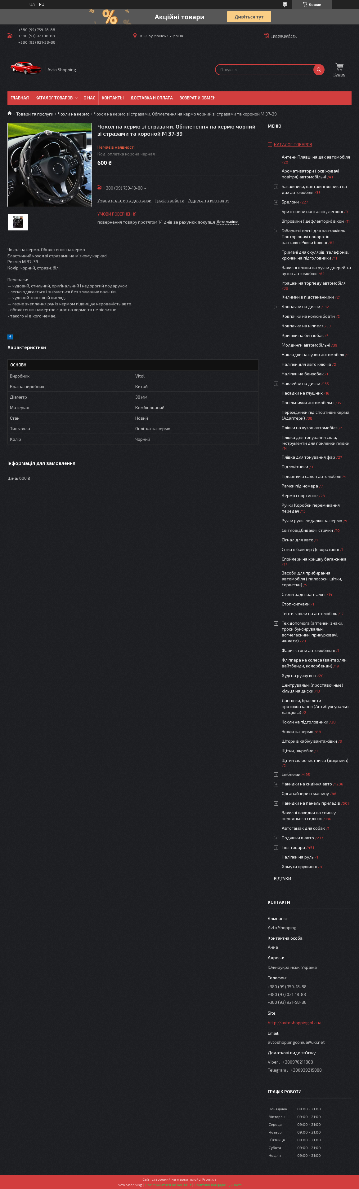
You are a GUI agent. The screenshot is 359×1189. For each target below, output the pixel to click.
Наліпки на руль (298, 856)
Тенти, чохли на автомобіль (309, 613)
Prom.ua (209, 1179)
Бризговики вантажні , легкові (312, 211)
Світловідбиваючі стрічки (307, 530)
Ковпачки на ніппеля (303, 325)
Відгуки (282, 878)
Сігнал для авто (297, 539)
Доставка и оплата (151, 97)
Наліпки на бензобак (303, 373)
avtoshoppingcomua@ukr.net (296, 1042)
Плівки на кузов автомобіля (310, 427)
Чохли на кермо (74, 113)
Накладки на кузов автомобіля (313, 354)
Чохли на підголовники (305, 721)
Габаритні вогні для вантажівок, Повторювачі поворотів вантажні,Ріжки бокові (314, 236)
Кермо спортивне (300, 495)
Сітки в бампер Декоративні (310, 549)
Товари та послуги (34, 113)
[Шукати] (319, 69)
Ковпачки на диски (301, 306)
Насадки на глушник (302, 393)
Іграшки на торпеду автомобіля (314, 283)
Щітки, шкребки (297, 750)
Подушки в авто (298, 837)
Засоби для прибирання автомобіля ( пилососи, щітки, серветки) (312, 578)
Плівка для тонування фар (308, 457)
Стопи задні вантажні (303, 594)
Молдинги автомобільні (306, 345)
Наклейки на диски (301, 383)
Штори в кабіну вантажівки (309, 741)
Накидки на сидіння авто (307, 783)
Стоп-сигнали (296, 603)
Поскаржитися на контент (168, 1184)
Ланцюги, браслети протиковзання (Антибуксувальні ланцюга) (315, 706)
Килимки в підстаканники (308, 296)
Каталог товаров (54, 97)
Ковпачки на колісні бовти (308, 316)
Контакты (113, 97)
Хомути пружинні (299, 866)
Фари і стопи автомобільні (308, 650)
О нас (89, 97)
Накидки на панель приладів (311, 803)
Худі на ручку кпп (299, 675)
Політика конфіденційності (218, 1184)
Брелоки (290, 201)
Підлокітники (295, 466)
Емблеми (291, 774)
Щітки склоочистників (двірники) (315, 760)
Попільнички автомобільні (308, 402)
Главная (20, 97)
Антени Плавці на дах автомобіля (316, 157)
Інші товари (293, 847)
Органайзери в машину (305, 793)
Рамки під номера (300, 485)
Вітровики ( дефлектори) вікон (313, 221)
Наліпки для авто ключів (306, 364)
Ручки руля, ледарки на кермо (312, 520)
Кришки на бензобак (303, 335)
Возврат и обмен (197, 97)
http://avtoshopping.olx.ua (294, 1022)
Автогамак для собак (303, 828)
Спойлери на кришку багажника (314, 559)
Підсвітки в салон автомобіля (311, 476)
